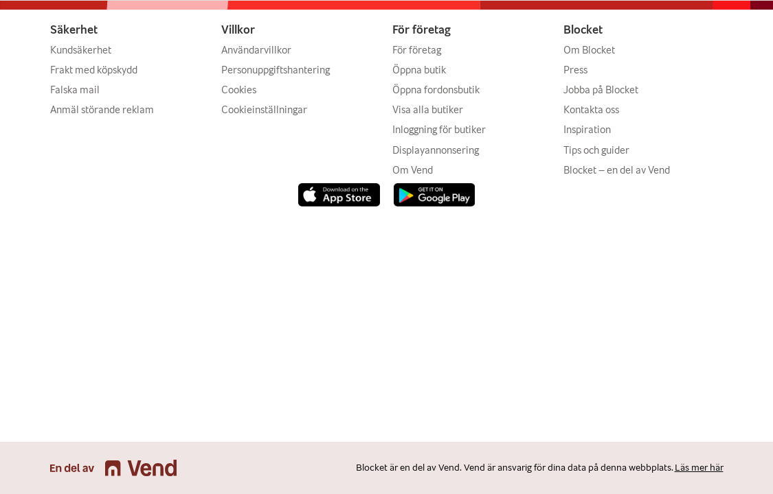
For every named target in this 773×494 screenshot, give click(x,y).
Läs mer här (699, 467)
